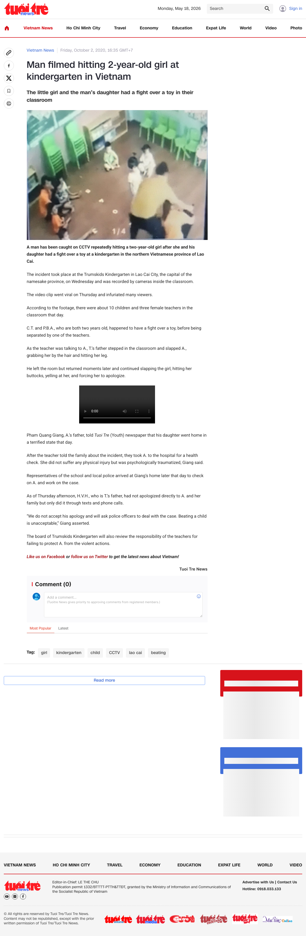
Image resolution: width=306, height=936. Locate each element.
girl (44, 653)
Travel (120, 28)
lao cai (135, 653)
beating (158, 653)
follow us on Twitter (89, 556)
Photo (296, 28)
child (95, 653)
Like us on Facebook (46, 556)
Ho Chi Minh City (83, 28)
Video (271, 28)
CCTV (114, 653)
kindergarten (68, 653)
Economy (149, 28)
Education (182, 28)
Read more (104, 680)
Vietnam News (38, 28)
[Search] (240, 9)
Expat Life (216, 28)
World (246, 28)
